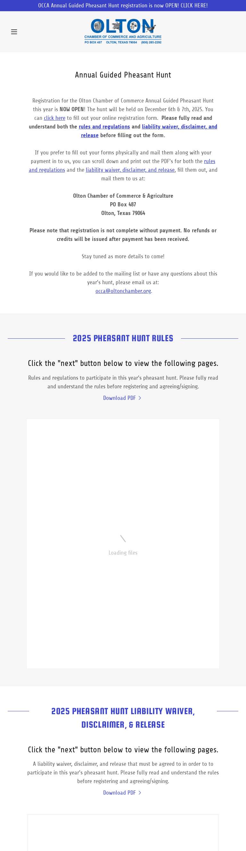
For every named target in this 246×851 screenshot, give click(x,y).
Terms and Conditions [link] (141, 835)
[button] (25, 31)
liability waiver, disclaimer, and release (130, 170)
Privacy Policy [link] (96, 835)
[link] (123, 32)
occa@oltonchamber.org (123, 291)
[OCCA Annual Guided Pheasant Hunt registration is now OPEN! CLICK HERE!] (123, 5)
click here (54, 118)
